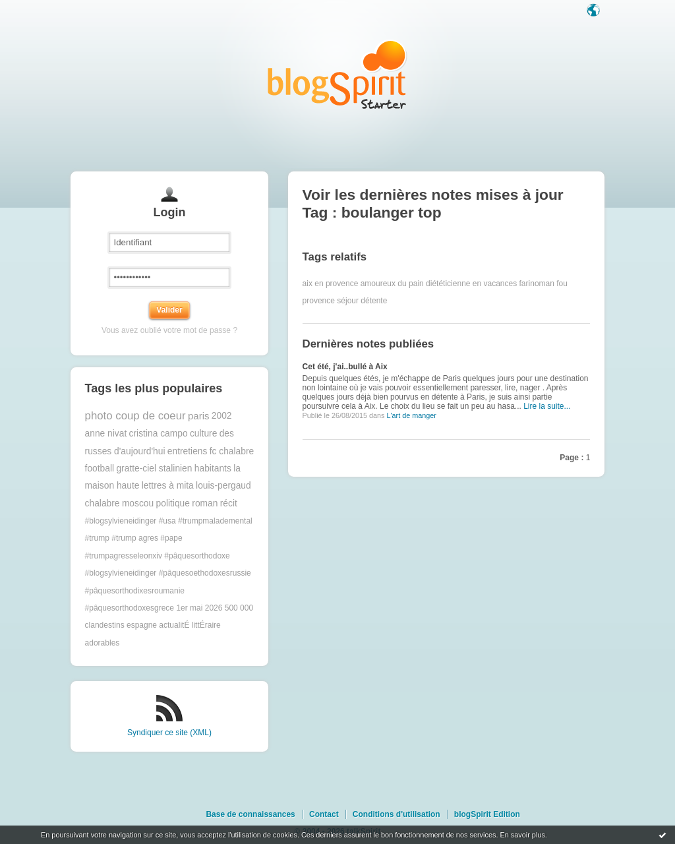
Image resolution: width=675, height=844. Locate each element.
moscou (138, 503)
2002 (222, 416)
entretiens (187, 451)
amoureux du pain (392, 283)
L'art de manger (411, 415)
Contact (324, 814)
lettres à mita (168, 486)
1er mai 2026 (199, 608)
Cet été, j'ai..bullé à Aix (345, 366)
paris (199, 415)
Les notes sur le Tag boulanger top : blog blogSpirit (337, 74)
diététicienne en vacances (471, 283)
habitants (212, 468)
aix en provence (331, 283)
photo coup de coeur (135, 415)
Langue (594, 11)
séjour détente (362, 300)
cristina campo (158, 433)
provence (319, 300)
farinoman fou (543, 283)
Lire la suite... (546, 406)
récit (228, 503)
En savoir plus (522, 835)
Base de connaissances (250, 814)
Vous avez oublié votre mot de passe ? (169, 330)
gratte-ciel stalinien (154, 468)
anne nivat (106, 433)
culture (203, 433)
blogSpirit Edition (487, 814)
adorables (102, 643)
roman (205, 503)
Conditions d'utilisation (396, 814)
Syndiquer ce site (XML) (169, 732)
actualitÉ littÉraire (189, 625)
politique (173, 503)
